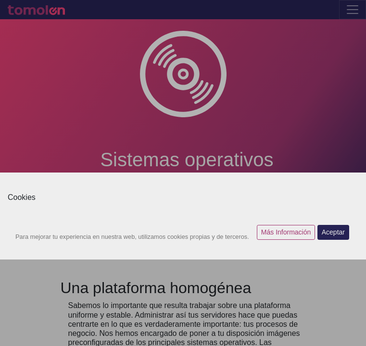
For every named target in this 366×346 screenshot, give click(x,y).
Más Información (286, 232)
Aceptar (333, 232)
